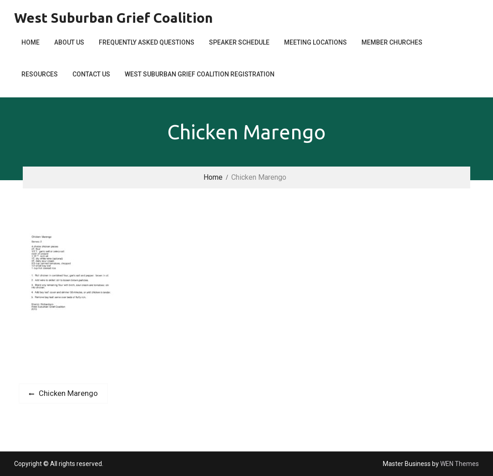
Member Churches (391, 42)
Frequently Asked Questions (146, 42)
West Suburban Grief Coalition (113, 17)
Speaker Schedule (239, 42)
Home (30, 42)
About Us (69, 42)
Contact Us (91, 74)
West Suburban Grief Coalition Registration (199, 74)
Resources (39, 74)
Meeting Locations (315, 42)
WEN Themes (459, 463)
